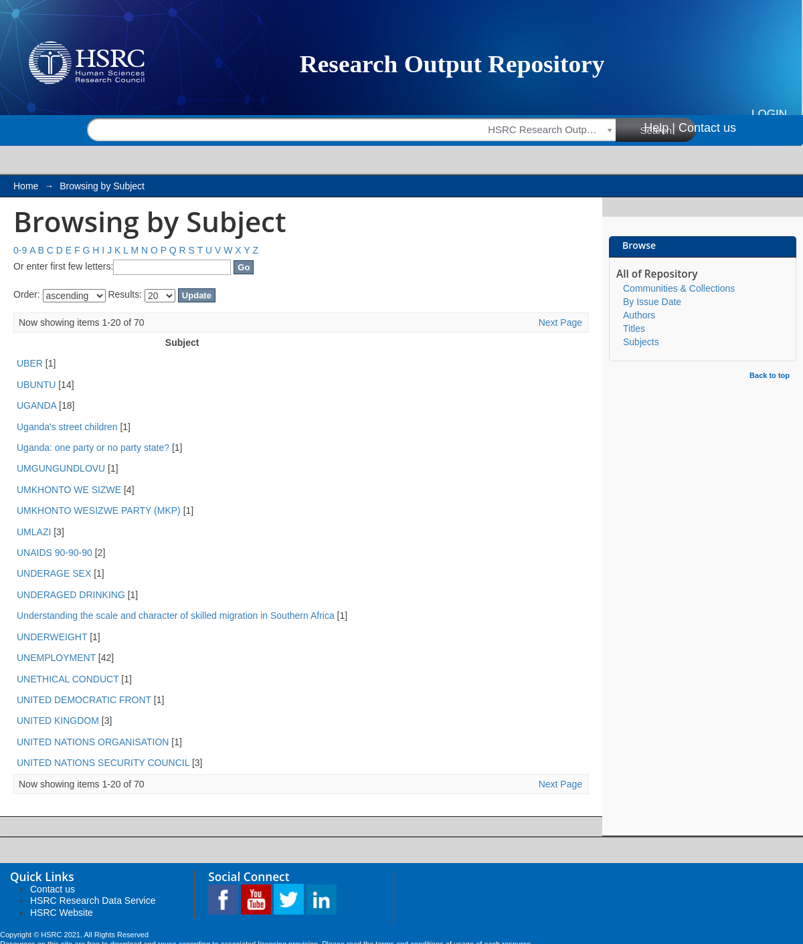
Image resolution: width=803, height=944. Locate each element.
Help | (659, 127)
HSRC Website (61, 912)
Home (25, 186)
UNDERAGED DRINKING (71, 594)
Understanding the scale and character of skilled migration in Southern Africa (176, 615)
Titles (634, 328)
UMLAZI (34, 532)
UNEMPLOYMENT (56, 657)
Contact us (707, 127)
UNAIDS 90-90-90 (54, 552)
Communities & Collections (679, 288)
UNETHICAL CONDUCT (67, 679)
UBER (30, 363)
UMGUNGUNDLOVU (61, 468)
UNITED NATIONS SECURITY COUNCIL (103, 762)
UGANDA (36, 405)
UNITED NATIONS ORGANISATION (93, 742)
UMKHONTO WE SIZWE (69, 489)
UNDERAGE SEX (54, 573)
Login (769, 114)
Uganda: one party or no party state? (93, 447)
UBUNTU (36, 384)
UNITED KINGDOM (58, 720)
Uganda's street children (67, 426)
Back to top (769, 375)
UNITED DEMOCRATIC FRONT (84, 699)
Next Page (560, 322)
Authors (639, 315)
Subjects (641, 342)
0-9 (20, 250)
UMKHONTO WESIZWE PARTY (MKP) (99, 510)
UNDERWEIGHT (52, 637)
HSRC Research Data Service (93, 900)
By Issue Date (652, 301)
